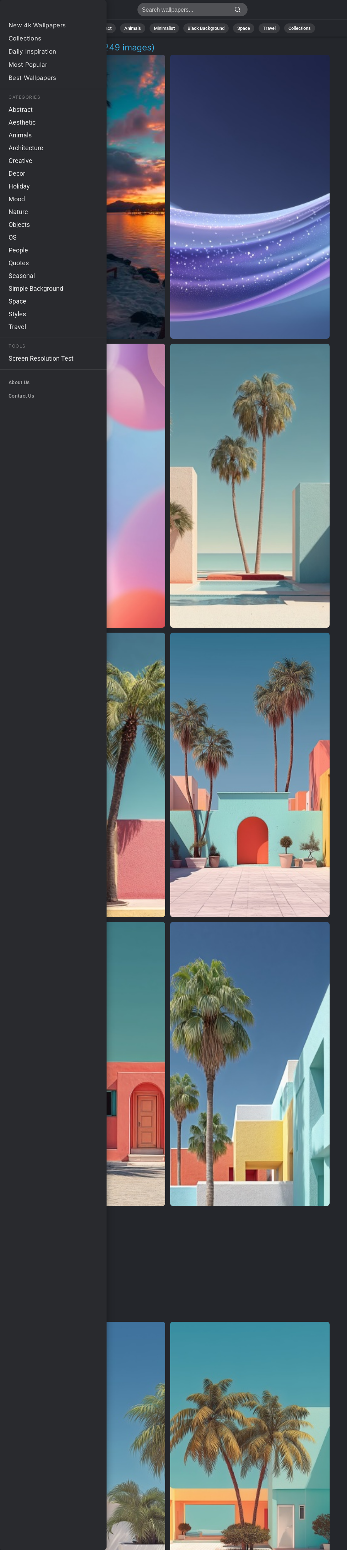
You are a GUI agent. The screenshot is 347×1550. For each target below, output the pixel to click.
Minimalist (164, 28)
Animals (132, 28)
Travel (269, 28)
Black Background (206, 28)
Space (243, 28)
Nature (74, 28)
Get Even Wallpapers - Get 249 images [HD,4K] (42, 11)
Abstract (103, 28)
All (51, 28)
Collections (299, 28)
